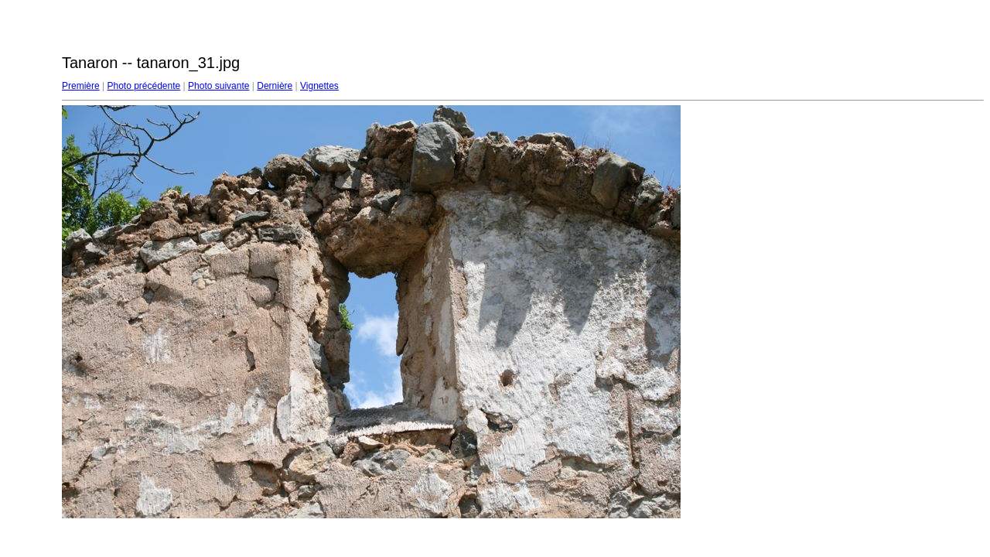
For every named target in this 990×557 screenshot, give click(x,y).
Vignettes (319, 85)
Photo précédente (143, 85)
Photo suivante (218, 85)
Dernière (274, 85)
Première (81, 85)
